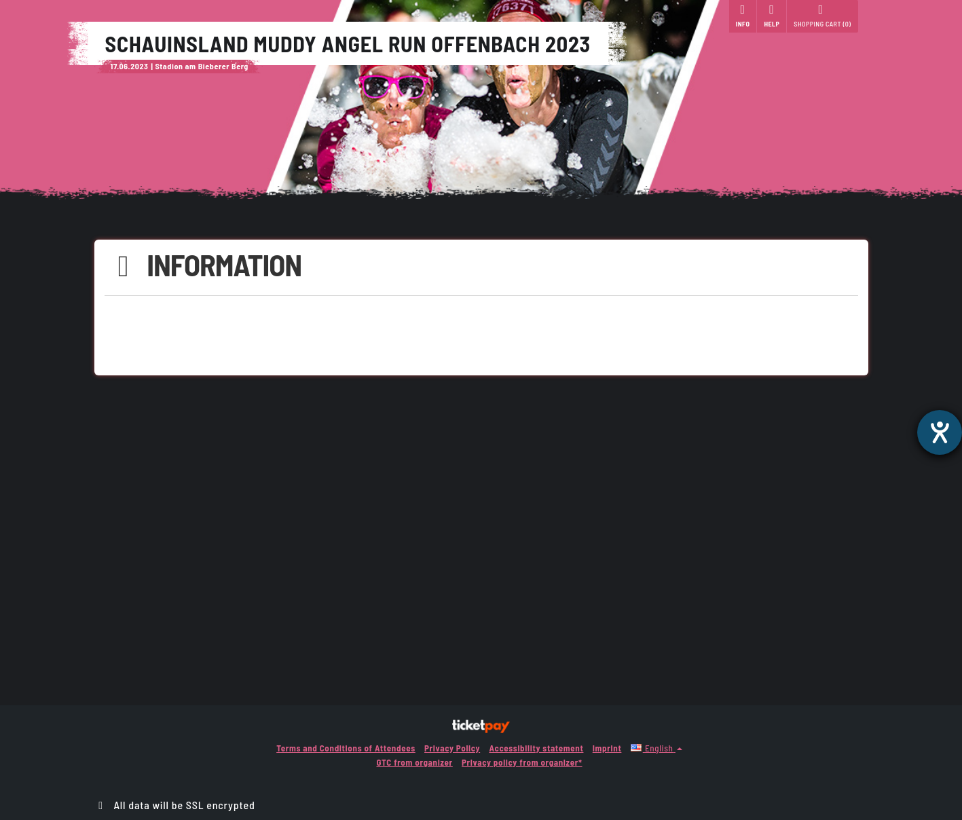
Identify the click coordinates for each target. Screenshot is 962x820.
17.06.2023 (130, 66)
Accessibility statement (536, 748)
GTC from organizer (414, 762)
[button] (656, 748)
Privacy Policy (452, 748)
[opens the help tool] (939, 432)
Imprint (607, 748)
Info (743, 15)
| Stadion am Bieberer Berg (199, 66)
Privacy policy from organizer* (522, 762)
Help (771, 15)
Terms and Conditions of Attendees (345, 748)
